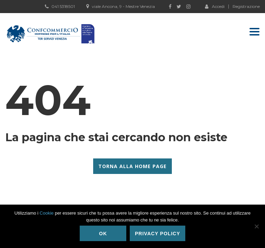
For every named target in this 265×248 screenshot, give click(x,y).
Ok (103, 233)
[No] (256, 226)
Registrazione (246, 6)
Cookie (46, 213)
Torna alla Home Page (132, 166)
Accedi (215, 6)
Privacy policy (157, 233)
